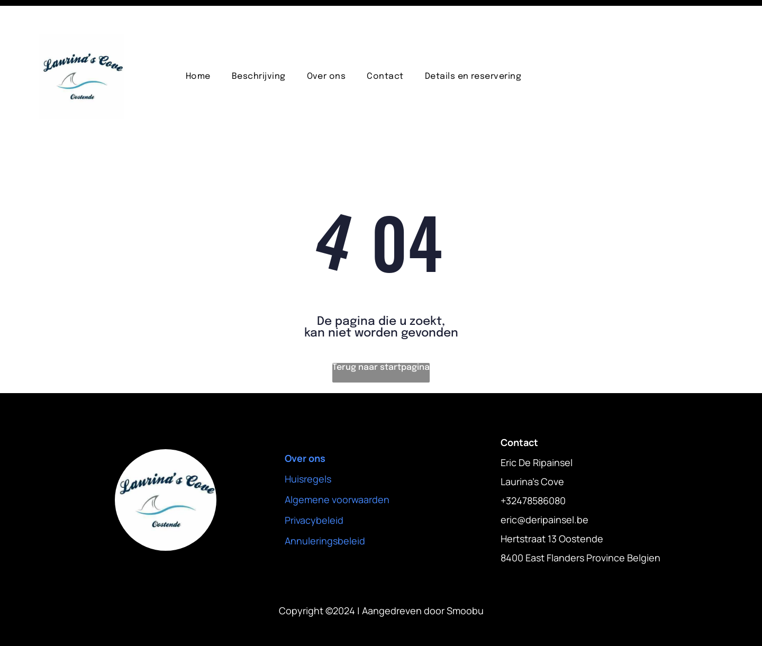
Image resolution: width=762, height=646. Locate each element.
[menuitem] (198, 50)
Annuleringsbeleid (325, 514)
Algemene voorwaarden (337, 473)
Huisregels (308, 452)
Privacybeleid (314, 493)
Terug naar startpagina (381, 340)
